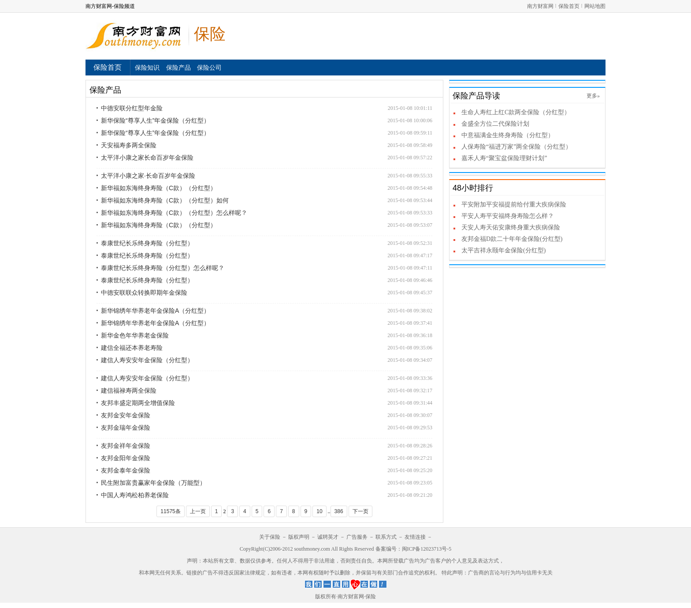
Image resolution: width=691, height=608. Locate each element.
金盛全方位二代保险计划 (495, 123)
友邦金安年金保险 (125, 415)
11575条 (170, 511)
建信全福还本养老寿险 (132, 347)
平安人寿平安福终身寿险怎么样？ (507, 216)
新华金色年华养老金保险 (135, 335)
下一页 (360, 511)
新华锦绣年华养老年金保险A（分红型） (155, 310)
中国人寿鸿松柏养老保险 (135, 495)
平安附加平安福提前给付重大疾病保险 (513, 204)
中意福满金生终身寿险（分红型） (507, 135)
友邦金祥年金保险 (125, 445)
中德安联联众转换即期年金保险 (144, 292)
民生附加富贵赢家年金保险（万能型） (153, 482)
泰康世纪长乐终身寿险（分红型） (147, 243)
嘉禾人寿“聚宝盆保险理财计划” (504, 158)
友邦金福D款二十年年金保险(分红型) (511, 239)
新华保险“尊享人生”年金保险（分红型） (155, 120)
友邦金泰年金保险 (125, 470)
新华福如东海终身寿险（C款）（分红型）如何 (165, 200)
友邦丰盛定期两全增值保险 (138, 402)
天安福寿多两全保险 (128, 145)
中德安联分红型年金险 (132, 108)
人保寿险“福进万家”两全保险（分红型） (516, 146)
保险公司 (209, 67)
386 (338, 511)
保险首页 (569, 6)
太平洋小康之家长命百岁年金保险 (147, 157)
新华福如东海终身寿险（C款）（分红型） (158, 187)
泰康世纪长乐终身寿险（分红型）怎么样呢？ (162, 267)
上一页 (198, 511)
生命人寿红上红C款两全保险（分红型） (515, 112)
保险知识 (147, 67)
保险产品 (178, 67)
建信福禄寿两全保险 (128, 390)
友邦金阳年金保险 (125, 458)
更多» (593, 96)
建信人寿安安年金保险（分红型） (147, 360)
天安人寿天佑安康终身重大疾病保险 (510, 227)
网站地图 (595, 6)
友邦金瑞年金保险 (125, 427)
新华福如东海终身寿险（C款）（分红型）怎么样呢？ (174, 212)
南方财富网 (540, 6)
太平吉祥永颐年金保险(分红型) (503, 250)
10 (319, 511)
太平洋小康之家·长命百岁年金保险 (148, 175)
